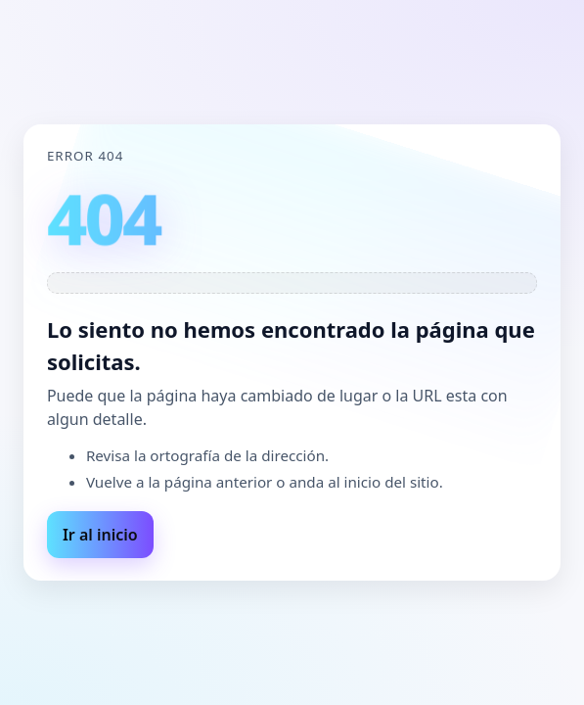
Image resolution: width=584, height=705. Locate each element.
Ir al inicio (100, 534)
